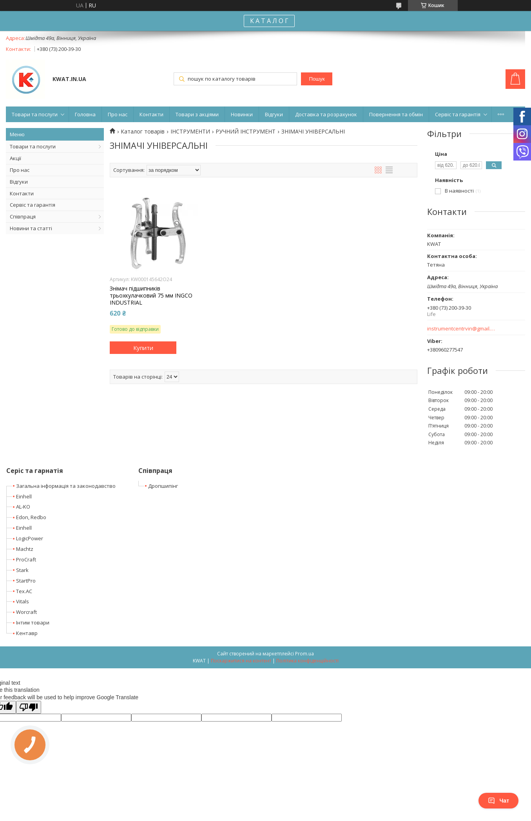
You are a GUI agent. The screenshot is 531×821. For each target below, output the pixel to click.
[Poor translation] (28, 707)
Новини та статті (31, 228)
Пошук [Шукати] (316, 79)
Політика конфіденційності (307, 660)
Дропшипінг (163, 485)
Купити (143, 348)
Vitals (22, 601)
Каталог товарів (143, 131)
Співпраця (23, 216)
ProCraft (26, 559)
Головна (85, 114)
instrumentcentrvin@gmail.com (461, 328)
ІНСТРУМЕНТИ (190, 131)
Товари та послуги (35, 114)
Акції (15, 158)
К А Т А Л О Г (269, 20)
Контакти (151, 114)
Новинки (242, 114)
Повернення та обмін (396, 114)
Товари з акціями (197, 114)
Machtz (24, 548)
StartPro (26, 580)
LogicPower (29, 538)
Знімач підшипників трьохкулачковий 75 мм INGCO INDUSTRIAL (151, 295)
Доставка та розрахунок (326, 114)
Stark (22, 570)
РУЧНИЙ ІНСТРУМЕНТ (245, 131)
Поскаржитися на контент (241, 660)
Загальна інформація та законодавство (66, 485)
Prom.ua (304, 653)
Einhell (24, 496)
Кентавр (27, 633)
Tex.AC (24, 591)
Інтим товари (32, 622)
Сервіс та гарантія (457, 114)
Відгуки (274, 114)
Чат (498, 800)
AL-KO (23, 506)
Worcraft (26, 611)
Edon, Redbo (31, 517)
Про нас (117, 114)
